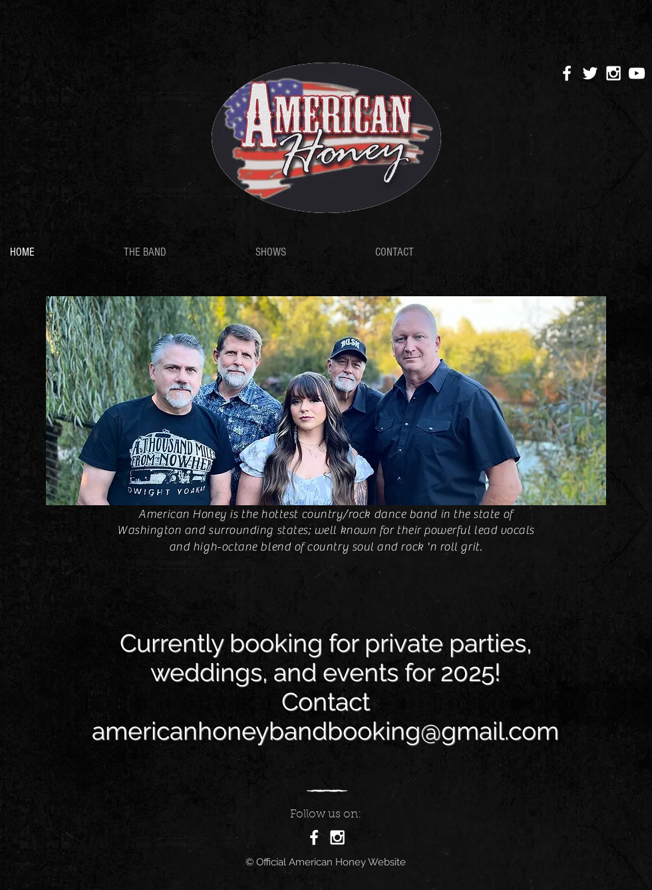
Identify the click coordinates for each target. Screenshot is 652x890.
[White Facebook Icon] (567, 73)
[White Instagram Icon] (613, 73)
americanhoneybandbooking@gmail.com (325, 731)
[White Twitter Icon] (590, 73)
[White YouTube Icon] (637, 73)
